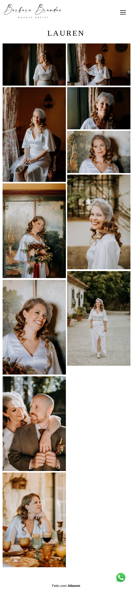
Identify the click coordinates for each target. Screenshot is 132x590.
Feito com (66, 586)
